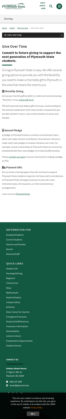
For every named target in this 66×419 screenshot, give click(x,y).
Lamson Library (13, 335)
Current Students (14, 239)
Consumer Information (17, 326)
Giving (8, 18)
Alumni (9, 249)
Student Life (12, 268)
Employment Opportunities (19, 340)
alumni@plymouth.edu (19, 385)
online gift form (26, 99)
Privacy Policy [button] (37, 407)
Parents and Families (16, 244)
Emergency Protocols (16, 316)
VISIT (42, 3)
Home (4, 28)
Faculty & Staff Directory (17, 321)
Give (43, 8)
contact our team (17, 156)
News (8, 287)
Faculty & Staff (12, 254)
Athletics (10, 307)
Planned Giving (23, 194)
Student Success (13, 345)
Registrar (10, 278)
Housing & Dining (14, 273)
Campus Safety (13, 302)
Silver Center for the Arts (18, 312)
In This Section (13, 35)
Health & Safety (13, 297)
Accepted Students (15, 234)
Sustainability (12, 331)
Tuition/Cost (12, 283)
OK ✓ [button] (33, 414)
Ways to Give (22, 28)
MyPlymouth (12, 292)
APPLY (42, 6)
